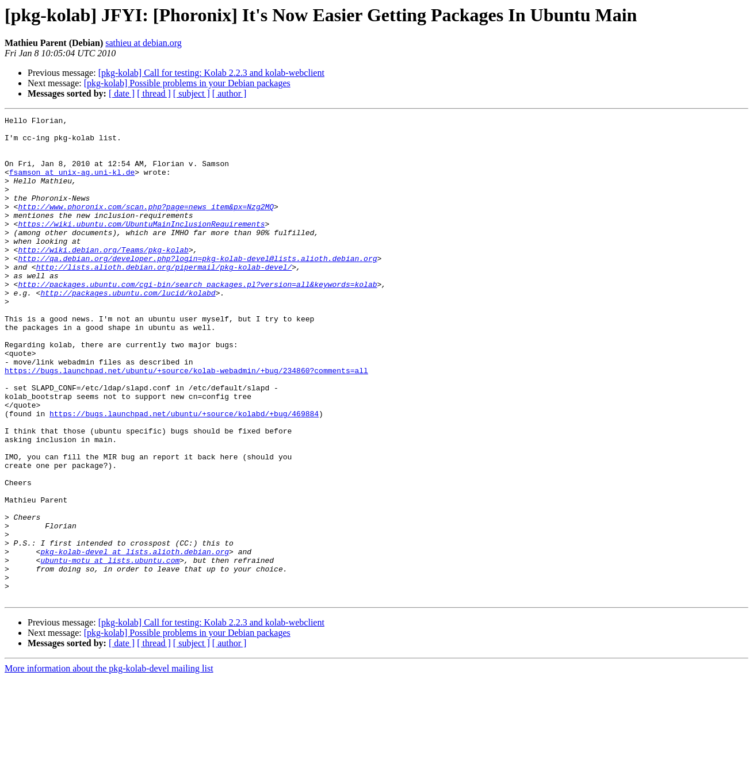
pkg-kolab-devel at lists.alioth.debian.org (134, 639)
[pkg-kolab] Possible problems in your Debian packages (187, 83)
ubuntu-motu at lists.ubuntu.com (109, 649)
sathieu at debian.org (143, 43)
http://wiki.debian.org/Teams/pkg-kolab (103, 277)
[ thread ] (154, 93)
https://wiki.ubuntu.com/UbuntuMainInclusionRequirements (141, 246)
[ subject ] (191, 93)
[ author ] (229, 93)
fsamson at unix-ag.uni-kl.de (72, 184)
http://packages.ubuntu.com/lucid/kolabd (127, 329)
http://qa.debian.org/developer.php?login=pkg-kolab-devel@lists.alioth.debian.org (197, 287)
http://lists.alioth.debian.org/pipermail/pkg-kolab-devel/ (164, 298)
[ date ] (122, 93)
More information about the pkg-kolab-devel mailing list (109, 765)
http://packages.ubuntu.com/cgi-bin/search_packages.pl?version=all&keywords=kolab (197, 318)
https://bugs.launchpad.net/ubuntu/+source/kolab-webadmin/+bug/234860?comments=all (186, 422)
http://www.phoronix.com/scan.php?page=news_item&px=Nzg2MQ (146, 225)
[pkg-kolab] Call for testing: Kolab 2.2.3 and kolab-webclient (211, 73)
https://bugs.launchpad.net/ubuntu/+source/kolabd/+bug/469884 (184, 474)
